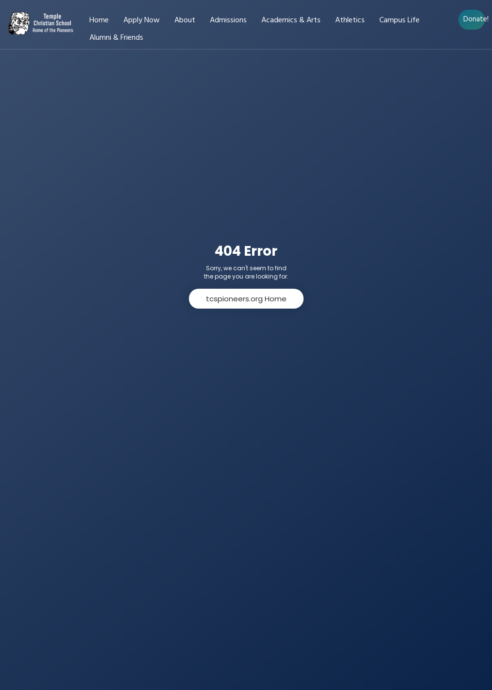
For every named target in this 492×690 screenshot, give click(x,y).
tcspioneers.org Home (246, 299)
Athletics (350, 21)
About (184, 21)
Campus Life (399, 21)
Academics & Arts (291, 21)
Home (99, 21)
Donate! (474, 19)
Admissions (228, 21)
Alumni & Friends (116, 38)
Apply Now (141, 21)
